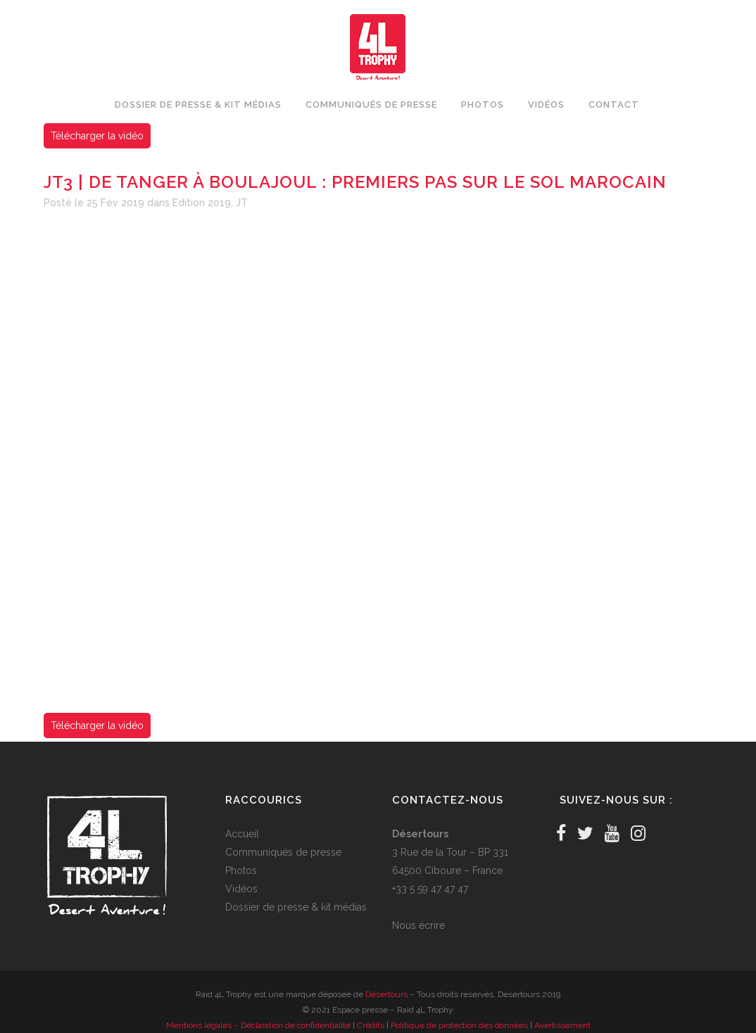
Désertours (386, 994)
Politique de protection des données (459, 1025)
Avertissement (562, 1025)
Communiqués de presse (283, 852)
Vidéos (241, 888)
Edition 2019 (201, 202)
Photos (241, 870)
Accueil (242, 833)
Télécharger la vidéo (97, 135)
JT (242, 202)
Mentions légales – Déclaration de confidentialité (258, 1025)
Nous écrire (418, 925)
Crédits (370, 1025)
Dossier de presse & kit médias (296, 907)
